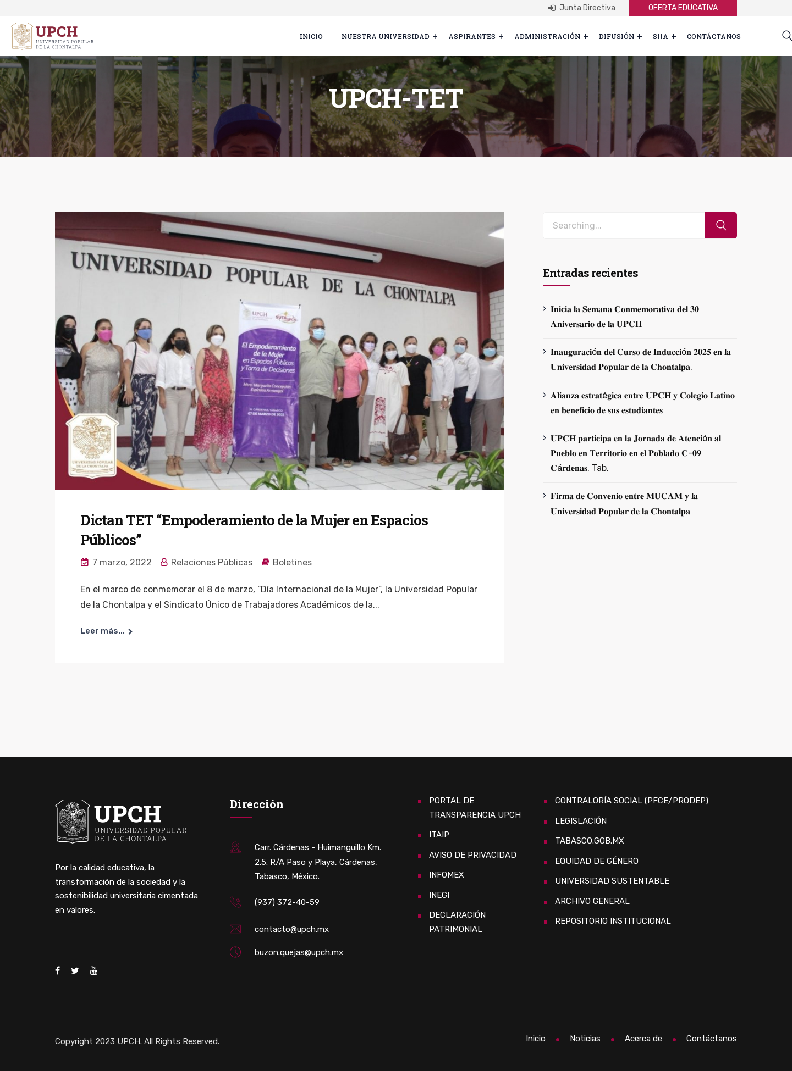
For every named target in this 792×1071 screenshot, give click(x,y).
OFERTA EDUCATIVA (683, 8)
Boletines (292, 562)
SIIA (660, 36)
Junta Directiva (581, 8)
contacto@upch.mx (292, 929)
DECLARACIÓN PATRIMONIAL (457, 922)
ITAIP (439, 835)
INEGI (439, 895)
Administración (547, 36)
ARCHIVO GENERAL (592, 901)
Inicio (311, 36)
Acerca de (643, 1039)
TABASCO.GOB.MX (589, 841)
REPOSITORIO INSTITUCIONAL (613, 921)
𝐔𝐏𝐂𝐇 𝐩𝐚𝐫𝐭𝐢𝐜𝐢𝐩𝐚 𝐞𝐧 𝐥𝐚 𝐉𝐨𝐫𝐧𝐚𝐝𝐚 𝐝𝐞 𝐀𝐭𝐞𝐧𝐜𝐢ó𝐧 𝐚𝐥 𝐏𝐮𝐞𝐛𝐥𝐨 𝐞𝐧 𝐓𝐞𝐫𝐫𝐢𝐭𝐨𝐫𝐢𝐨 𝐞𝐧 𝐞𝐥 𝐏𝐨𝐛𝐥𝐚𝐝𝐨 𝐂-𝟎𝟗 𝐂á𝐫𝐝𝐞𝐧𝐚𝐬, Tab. (636, 453)
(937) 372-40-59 (287, 902)
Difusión (616, 36)
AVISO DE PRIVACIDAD (472, 855)
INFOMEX (446, 875)
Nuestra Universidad (386, 36)
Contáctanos (714, 36)
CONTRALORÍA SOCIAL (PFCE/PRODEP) (631, 801)
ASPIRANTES (472, 36)
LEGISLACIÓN (581, 821)
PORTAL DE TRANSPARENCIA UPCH (475, 808)
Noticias (585, 1039)
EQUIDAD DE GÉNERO (597, 861)
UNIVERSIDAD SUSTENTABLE (612, 881)
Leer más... (102, 631)
